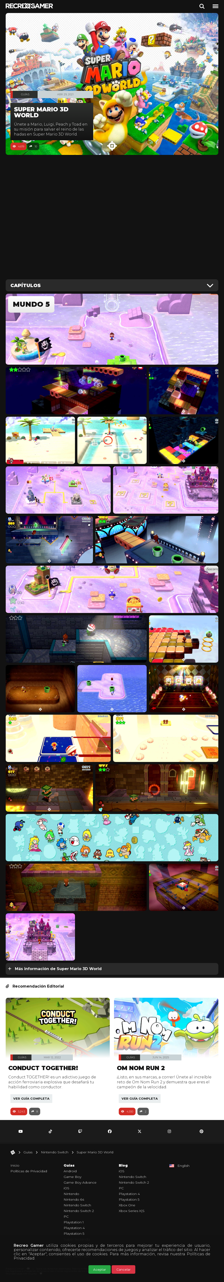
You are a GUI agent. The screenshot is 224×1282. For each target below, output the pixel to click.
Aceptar (99, 1269)
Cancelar (123, 1269)
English (183, 1166)
